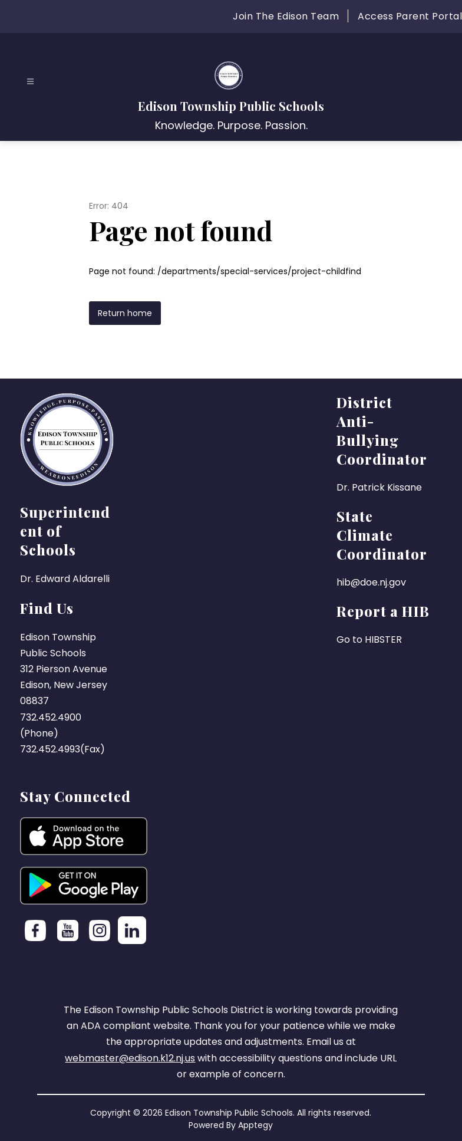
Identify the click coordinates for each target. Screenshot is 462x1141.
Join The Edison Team (286, 16)
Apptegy (255, 1125)
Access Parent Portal (410, 16)
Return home (125, 313)
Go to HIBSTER (369, 639)
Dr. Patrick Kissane (379, 487)
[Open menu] (30, 81)
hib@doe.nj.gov (371, 582)
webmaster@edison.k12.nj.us (130, 1058)
